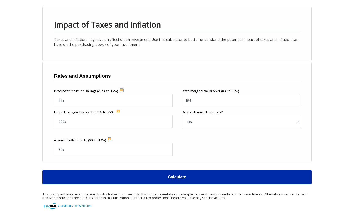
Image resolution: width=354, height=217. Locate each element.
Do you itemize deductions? (202, 112)
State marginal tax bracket (210, 91)
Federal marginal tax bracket (84, 112)
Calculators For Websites (75, 206)
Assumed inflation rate (80, 140)
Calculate (177, 177)
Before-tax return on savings (86, 91)
